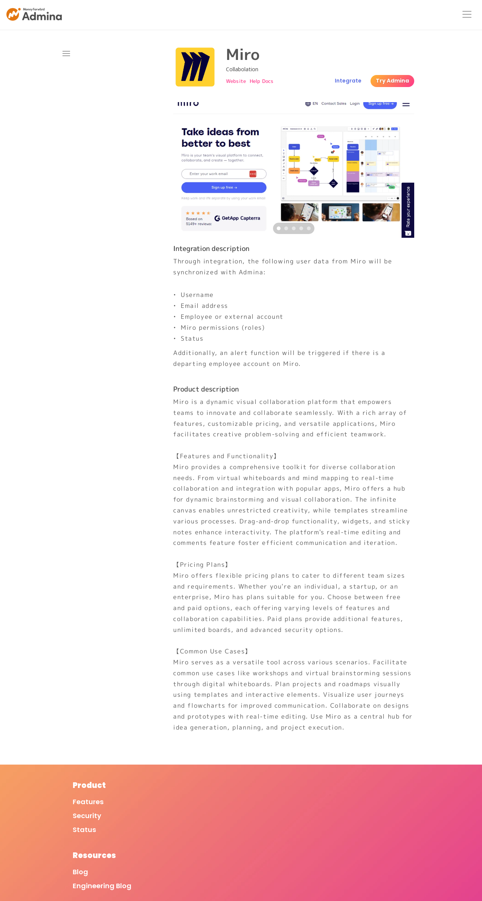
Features (233, 15)
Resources (393, 15)
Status (68, 837)
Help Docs (261, 81)
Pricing (317, 15)
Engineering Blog (180, 823)
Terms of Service (273, 809)
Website (236, 81)
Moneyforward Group (376, 823)
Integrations (277, 15)
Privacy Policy (269, 823)
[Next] (406, 169)
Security (70, 823)
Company (356, 809)
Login (427, 15)
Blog (158, 809)
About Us (351, 15)
